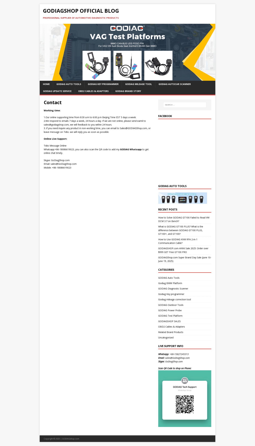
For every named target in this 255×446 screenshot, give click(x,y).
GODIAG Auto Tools (68, 84)
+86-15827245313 (179, 354)
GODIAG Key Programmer (103, 84)
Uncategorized (166, 337)
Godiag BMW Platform (170, 283)
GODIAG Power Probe (170, 310)
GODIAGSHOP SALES (169, 321)
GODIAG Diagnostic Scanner (173, 288)
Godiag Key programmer (171, 294)
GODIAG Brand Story (128, 91)
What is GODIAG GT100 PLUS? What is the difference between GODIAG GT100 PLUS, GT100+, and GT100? (180, 230)
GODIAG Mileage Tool (138, 84)
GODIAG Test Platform (170, 315)
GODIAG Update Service (57, 91)
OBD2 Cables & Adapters (93, 91)
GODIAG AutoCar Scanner (175, 84)
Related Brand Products (170, 332)
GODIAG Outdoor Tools (170, 305)
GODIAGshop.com (70, 438)
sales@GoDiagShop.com (177, 357)
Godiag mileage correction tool (174, 299)
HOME (46, 84)
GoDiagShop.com (174, 361)
